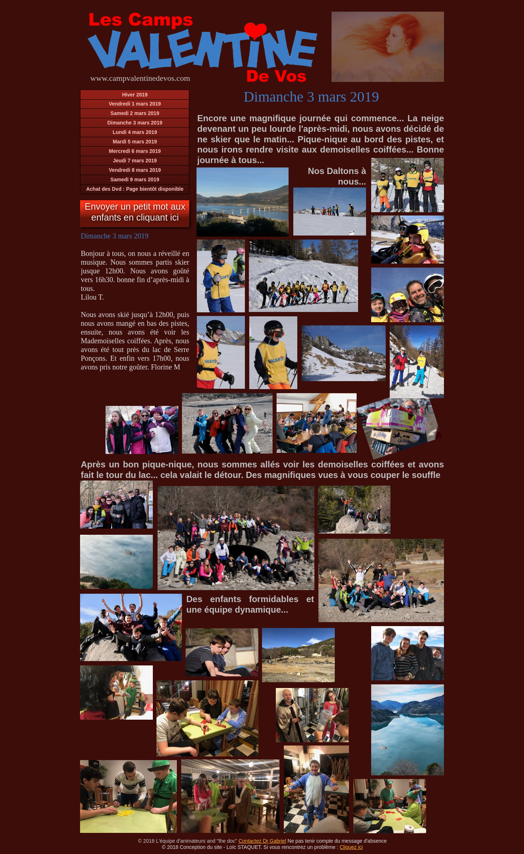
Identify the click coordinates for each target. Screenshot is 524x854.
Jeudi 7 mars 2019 (135, 160)
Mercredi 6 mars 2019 (134, 151)
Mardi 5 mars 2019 (135, 142)
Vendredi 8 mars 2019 (135, 170)
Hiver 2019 (134, 95)
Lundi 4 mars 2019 (134, 132)
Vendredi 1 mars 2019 (135, 104)
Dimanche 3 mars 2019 (134, 123)
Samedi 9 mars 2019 (135, 179)
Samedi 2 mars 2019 (135, 113)
